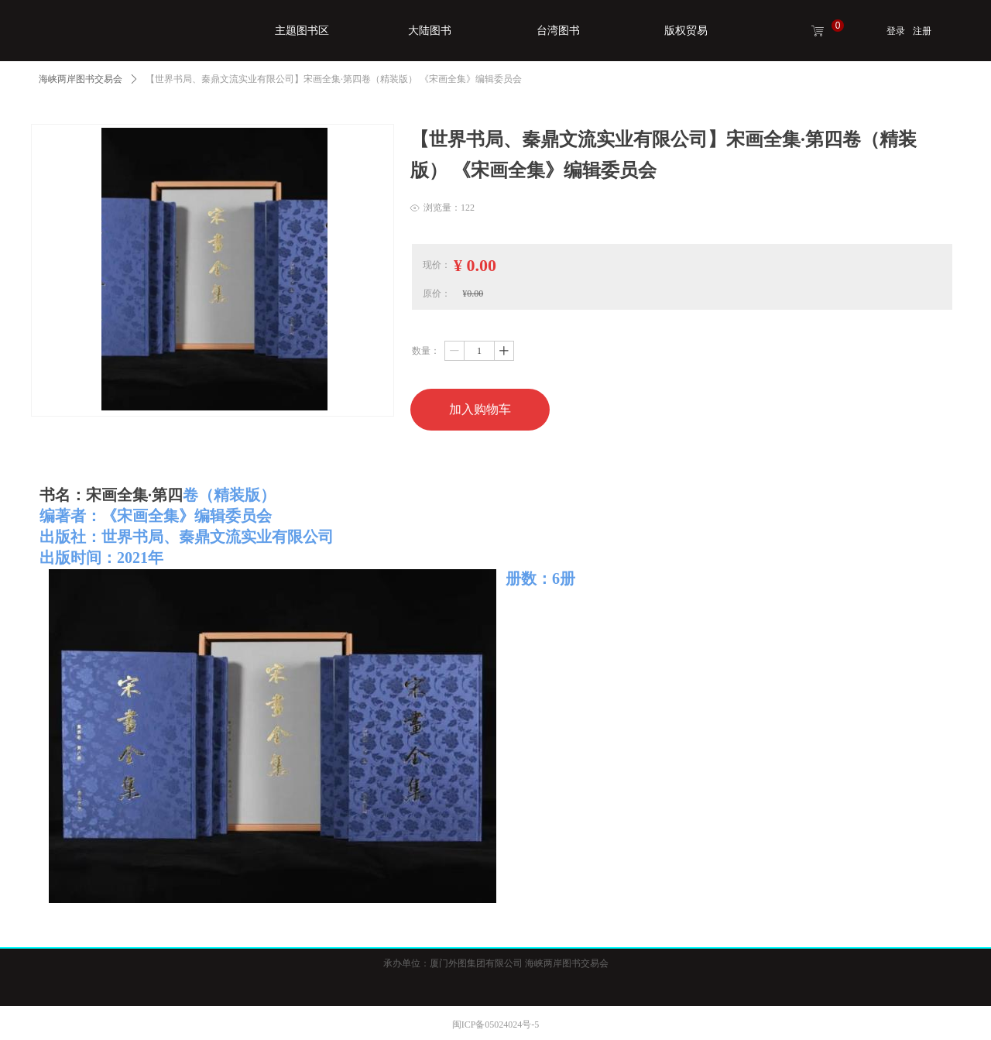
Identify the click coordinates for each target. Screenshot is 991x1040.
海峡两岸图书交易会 (80, 79)
